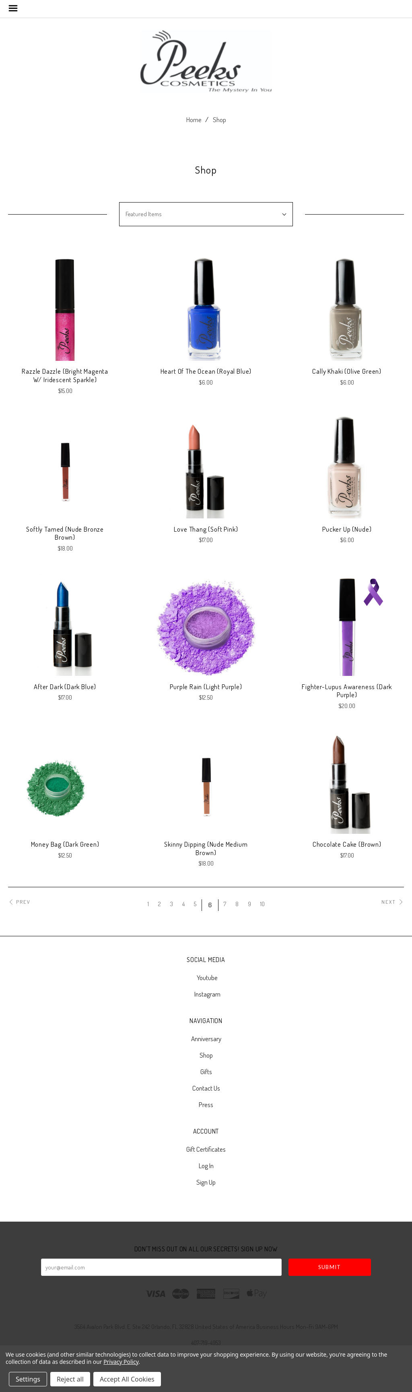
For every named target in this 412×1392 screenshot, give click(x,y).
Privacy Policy (120, 1361)
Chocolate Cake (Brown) (347, 844)
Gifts (206, 1071)
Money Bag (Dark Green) (65, 844)
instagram (206, 993)
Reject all (70, 1379)
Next (392, 902)
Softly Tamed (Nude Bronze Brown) (65, 533)
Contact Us (206, 1088)
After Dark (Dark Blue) (65, 686)
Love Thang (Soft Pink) (206, 529)
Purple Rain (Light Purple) (206, 686)
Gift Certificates (206, 1149)
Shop (219, 119)
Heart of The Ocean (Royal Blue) (206, 371)
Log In (206, 1165)
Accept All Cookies (127, 1379)
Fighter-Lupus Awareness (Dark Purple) (347, 690)
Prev (19, 902)
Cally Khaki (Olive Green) (346, 371)
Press (206, 1104)
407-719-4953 (206, 1343)
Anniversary (206, 1038)
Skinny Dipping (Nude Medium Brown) (205, 848)
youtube (206, 977)
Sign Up (206, 1181)
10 (262, 904)
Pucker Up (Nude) (346, 529)
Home (194, 119)
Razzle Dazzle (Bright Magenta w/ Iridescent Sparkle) (65, 375)
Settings (28, 1379)
